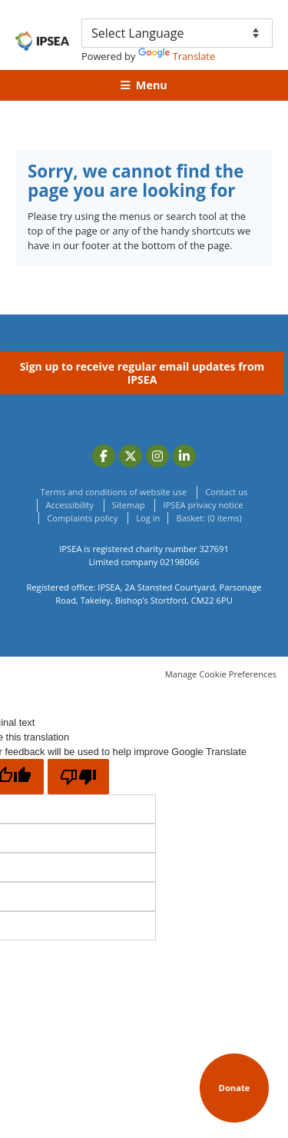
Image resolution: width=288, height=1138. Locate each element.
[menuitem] (208, 518)
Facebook (103, 456)
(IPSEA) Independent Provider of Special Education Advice (42, 41)
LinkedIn (184, 456)
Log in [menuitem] (148, 518)
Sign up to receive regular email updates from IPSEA (142, 373)
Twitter (130, 456)
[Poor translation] (78, 776)
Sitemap (128, 505)
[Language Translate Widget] (177, 33)
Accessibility (69, 505)
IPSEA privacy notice (203, 505)
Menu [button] (151, 85)
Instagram (157, 456)
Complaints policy (82, 518)
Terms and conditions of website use (114, 491)
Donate (234, 1087)
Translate (176, 56)
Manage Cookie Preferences (220, 674)
